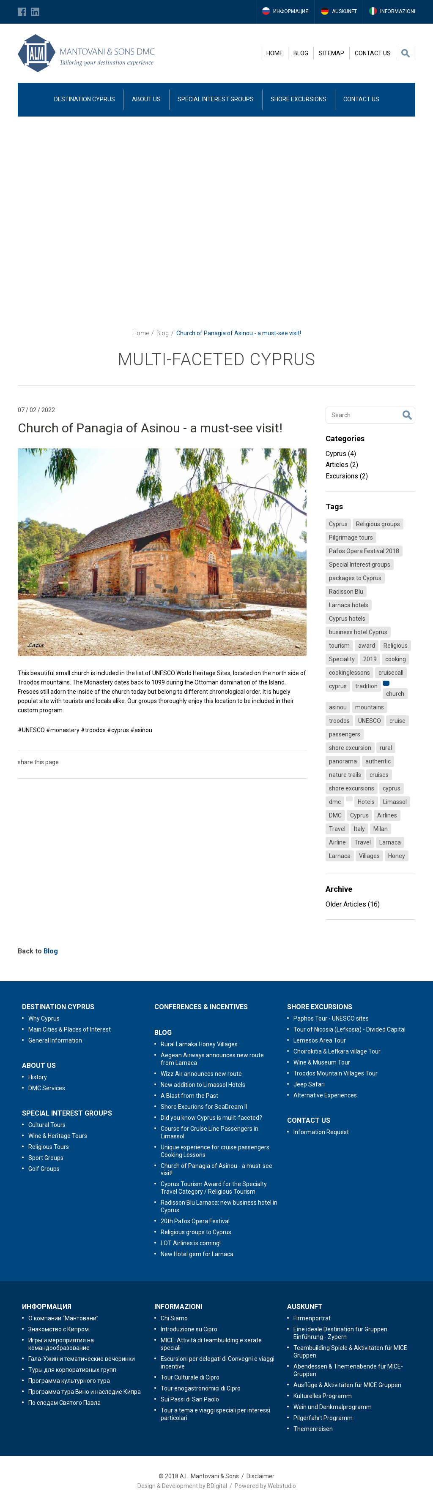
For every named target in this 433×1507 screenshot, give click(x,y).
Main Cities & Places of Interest (69, 1029)
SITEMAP (331, 53)
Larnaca (390, 842)
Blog (162, 333)
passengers (344, 734)
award (366, 645)
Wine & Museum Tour (321, 1062)
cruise (397, 720)
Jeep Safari (309, 1084)
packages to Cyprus (355, 578)
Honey (396, 856)
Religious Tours (48, 1146)
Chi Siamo (174, 1318)
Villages (369, 856)
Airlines (387, 815)
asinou (338, 707)
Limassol (395, 801)
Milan (380, 828)
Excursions (347, 476)
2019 (370, 659)
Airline (337, 842)
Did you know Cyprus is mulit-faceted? (211, 1117)
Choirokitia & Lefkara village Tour (337, 1051)
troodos (339, 720)
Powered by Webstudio (265, 1486)
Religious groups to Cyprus (196, 1232)
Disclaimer (260, 1476)
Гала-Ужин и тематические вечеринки (81, 1358)
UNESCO (369, 720)
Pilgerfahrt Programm (323, 1418)
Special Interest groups (359, 564)
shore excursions (351, 788)
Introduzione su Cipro (189, 1329)
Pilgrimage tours (351, 537)
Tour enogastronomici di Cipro (201, 1388)
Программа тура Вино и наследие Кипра (84, 1391)
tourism (339, 645)
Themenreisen (313, 1429)
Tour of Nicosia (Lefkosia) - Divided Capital (349, 1029)
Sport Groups (45, 1157)
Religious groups (378, 524)
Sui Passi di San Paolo (190, 1399)
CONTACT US (373, 53)
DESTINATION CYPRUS (84, 99)
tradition (366, 686)
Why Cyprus (44, 1018)
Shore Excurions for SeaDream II (204, 1106)
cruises (379, 774)
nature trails (345, 774)
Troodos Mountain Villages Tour (335, 1073)
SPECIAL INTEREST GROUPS (216, 99)
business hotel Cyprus (358, 632)
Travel (337, 828)
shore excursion (350, 747)
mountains (369, 707)
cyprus (338, 686)
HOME (274, 53)
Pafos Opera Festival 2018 (364, 551)
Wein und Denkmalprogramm (332, 1407)
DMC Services (46, 1088)
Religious (396, 645)
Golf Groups (44, 1168)
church (395, 693)
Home (140, 333)
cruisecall (390, 672)
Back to (38, 951)
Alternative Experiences (325, 1095)
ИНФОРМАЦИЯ (46, 1307)
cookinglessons (349, 672)
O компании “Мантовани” (63, 1318)
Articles (342, 465)
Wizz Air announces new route (201, 1073)
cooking (395, 659)
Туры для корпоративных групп (72, 1369)
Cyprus (341, 454)
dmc (335, 801)
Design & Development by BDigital (182, 1486)
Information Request (321, 1132)
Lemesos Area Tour (319, 1040)
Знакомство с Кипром (58, 1329)
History (37, 1077)
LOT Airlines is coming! (191, 1243)
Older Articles (353, 904)
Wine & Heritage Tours (57, 1135)
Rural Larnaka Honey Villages (199, 1044)
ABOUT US (146, 99)
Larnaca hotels (348, 605)
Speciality (342, 659)
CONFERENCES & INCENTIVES (201, 1007)
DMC (335, 815)
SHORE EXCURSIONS (298, 99)
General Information (55, 1040)
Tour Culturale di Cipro (190, 1377)
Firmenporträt (312, 1318)
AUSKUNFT (305, 1307)
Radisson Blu (346, 591)
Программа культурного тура (69, 1380)
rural (386, 747)
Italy (359, 828)
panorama (343, 761)
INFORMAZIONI (178, 1307)
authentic (378, 761)
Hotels (366, 801)
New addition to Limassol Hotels (203, 1084)
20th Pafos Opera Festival (195, 1221)
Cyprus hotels (347, 618)
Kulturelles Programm (322, 1396)
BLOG (300, 53)
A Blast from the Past (189, 1095)
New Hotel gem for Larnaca (197, 1254)
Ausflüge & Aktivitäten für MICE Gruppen (347, 1385)
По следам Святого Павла (64, 1402)
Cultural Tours (47, 1124)
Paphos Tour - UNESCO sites (331, 1018)
